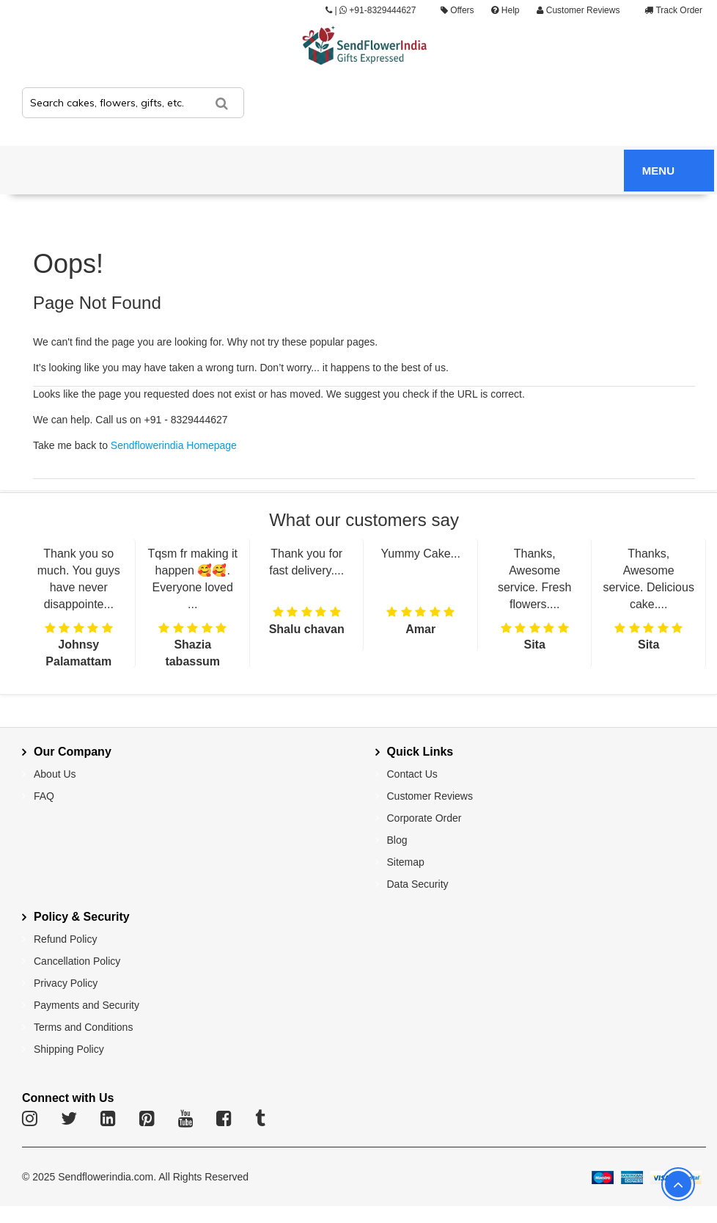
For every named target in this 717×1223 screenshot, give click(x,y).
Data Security (418, 884)
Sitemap (405, 862)
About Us (55, 774)
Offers (457, 10)
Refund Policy (65, 939)
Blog (397, 840)
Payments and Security (86, 1005)
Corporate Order (424, 818)
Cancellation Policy (77, 961)
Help (505, 10)
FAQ (44, 796)
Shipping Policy (69, 1049)
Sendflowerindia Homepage (174, 445)
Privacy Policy (66, 983)
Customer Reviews (578, 10)
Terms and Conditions (83, 1027)
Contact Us (412, 774)
